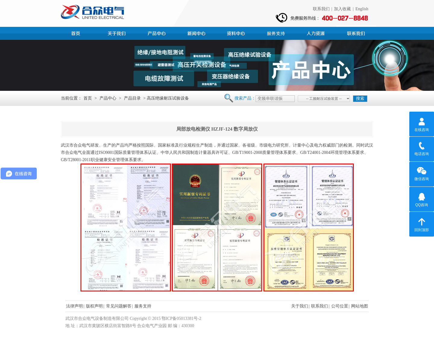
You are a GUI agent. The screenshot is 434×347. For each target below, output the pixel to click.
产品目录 (132, 98)
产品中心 (157, 32)
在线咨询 (421, 124)
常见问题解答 (118, 306)
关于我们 (299, 306)
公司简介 (117, 32)
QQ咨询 (421, 199)
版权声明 (94, 306)
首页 (78, 32)
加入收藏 (342, 9)
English (361, 9)
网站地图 (359, 306)
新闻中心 (197, 32)
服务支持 (277, 32)
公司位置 (339, 306)
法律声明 (74, 306)
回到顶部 (421, 224)
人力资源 (316, 32)
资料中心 (237, 32)
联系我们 (321, 9)
